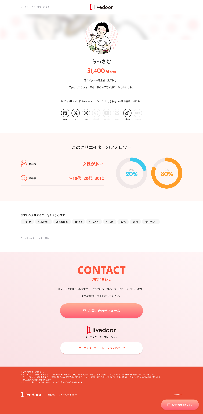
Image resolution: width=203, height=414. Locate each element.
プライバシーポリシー (68, 394)
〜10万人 (94, 221)
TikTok (78, 221)
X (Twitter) (43, 221)
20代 (123, 221)
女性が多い (151, 221)
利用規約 (52, 394)
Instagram (62, 221)
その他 (27, 221)
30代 (135, 221)
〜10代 (109, 221)
